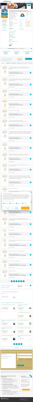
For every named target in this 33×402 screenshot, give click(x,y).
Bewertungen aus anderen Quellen (4, 25)
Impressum (11, 33)
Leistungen (21, 23)
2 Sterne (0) (24, 63)
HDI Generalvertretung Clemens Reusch (8, 304)
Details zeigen (26, 205)
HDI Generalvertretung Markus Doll (7, 335)
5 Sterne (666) (8, 63)
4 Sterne (27, 14)
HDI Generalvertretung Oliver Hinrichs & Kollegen (24, 336)
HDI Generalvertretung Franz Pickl (23, 320)
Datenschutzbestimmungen (25, 367)
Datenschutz (21, 399)
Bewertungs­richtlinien (22, 398)
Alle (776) (3, 63)
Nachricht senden (20, 365)
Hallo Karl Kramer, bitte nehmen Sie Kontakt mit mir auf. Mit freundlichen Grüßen (8, 361)
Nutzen (21, 22)
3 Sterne (27, 15)
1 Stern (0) (30, 63)
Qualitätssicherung (27, 398)
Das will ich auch (25, 1)
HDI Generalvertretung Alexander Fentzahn (7, 328)
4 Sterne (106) (14, 63)
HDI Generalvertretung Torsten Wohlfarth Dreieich (8, 321)
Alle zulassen (25, 208)
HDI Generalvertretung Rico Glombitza (24, 327)
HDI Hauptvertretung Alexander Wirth (24, 312)
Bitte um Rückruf (21, 359)
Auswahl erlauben (16, 208)
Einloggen (30, 1)
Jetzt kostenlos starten (26, 389)
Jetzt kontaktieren (28, 3)
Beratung (21, 26)
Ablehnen (7, 208)
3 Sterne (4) (19, 63)
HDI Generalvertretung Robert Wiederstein (23, 305)
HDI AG (3, 293)
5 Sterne (27, 13)
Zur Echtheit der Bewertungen (4, 27)
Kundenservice (22, 28)
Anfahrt (11, 26)
